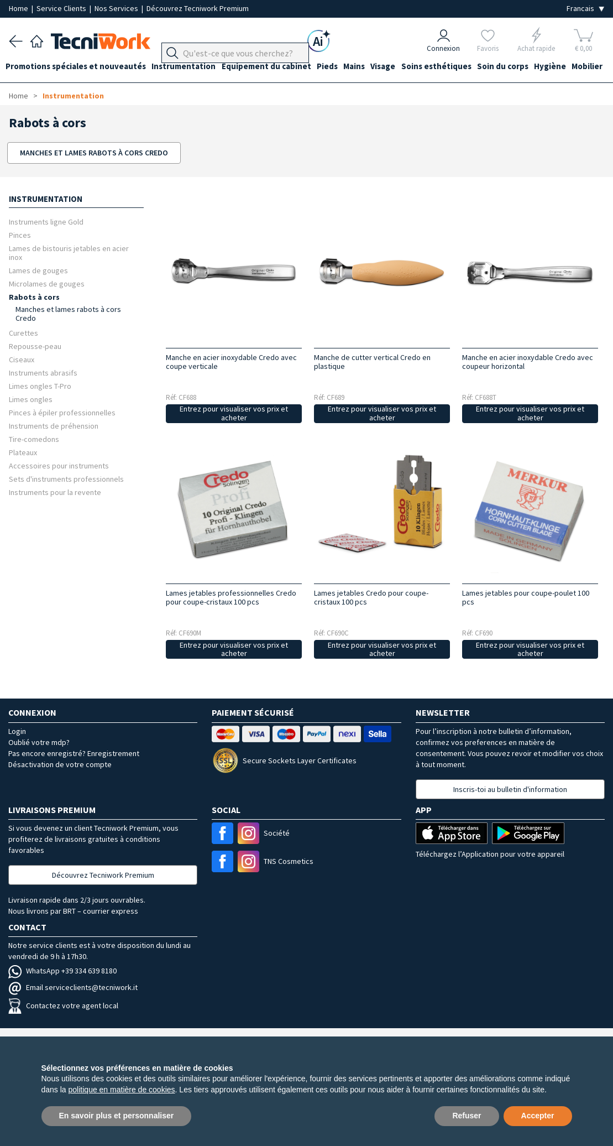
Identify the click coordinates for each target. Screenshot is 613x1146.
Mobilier (24, 87)
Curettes (23, 332)
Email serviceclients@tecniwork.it (73, 987)
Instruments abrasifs (43, 372)
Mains (370, 67)
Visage (402, 67)
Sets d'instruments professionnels (66, 478)
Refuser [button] (466, 1115)
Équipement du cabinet (276, 67)
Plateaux (23, 452)
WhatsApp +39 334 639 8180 (62, 971)
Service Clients (62, 8)
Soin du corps (528, 67)
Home (19, 8)
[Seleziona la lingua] (585, 8)
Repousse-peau (35, 346)
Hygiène (579, 67)
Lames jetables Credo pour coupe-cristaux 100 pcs (371, 597)
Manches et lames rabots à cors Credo (68, 313)
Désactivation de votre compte (60, 764)
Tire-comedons (34, 439)
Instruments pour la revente (55, 492)
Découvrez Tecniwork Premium (197, 8)
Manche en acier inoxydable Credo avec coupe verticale (231, 362)
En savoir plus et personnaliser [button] (116, 1115)
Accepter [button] (537, 1115)
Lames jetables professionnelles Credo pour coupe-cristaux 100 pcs (231, 597)
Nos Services (117, 8)
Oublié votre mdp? (39, 742)
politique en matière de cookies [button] (122, 1089)
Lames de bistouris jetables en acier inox (69, 252)
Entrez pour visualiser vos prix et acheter (234, 413)
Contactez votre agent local (63, 1005)
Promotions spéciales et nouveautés (79, 67)
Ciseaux (21, 359)
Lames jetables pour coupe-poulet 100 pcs (525, 597)
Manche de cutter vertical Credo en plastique (372, 362)
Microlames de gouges (47, 283)
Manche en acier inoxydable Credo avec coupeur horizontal (527, 362)
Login (17, 731)
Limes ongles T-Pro (40, 385)
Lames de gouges (38, 270)
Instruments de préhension (53, 425)
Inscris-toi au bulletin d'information (510, 789)
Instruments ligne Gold (46, 221)
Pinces (20, 234)
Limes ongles (31, 399)
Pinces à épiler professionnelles (62, 412)
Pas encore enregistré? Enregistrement (73, 753)
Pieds (339, 67)
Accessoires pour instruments (59, 465)
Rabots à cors (34, 296)
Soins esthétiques (458, 67)
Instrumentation (190, 67)
